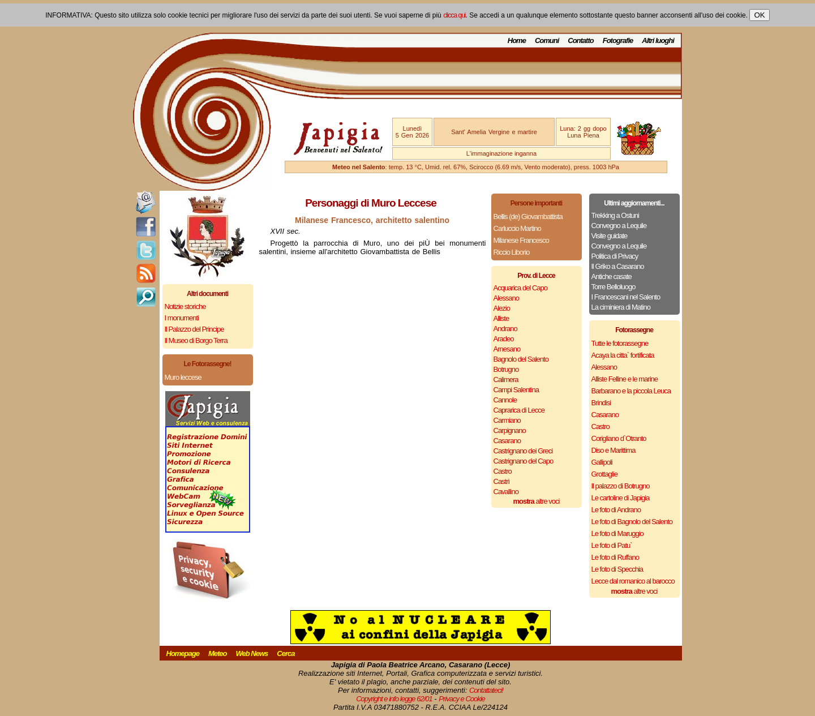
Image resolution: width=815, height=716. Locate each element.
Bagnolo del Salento (521, 359)
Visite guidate (609, 235)
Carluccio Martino (517, 228)
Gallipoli (601, 462)
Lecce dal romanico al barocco (633, 581)
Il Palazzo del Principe (194, 329)
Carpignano (510, 430)
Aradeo (504, 339)
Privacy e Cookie (462, 698)
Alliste (501, 318)
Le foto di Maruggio (617, 533)
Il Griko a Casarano (617, 266)
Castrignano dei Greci (523, 451)
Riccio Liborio (512, 252)
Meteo (217, 653)
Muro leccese (183, 377)
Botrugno (506, 369)
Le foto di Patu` (611, 545)
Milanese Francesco (521, 240)
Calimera (506, 379)
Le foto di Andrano (616, 509)
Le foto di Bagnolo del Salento (631, 521)
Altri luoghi (658, 40)
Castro (503, 471)
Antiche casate (611, 276)
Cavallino (506, 491)
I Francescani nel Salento (625, 297)
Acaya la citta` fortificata (622, 355)
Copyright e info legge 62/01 (394, 698)
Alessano (506, 298)
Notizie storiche (185, 306)
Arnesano (507, 349)
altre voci (536, 501)
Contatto (580, 40)
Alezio (502, 308)
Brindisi (601, 402)
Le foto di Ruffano (615, 557)
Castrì (502, 481)
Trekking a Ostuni (615, 215)
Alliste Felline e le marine (624, 379)
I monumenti (182, 318)
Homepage (182, 653)
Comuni (547, 40)
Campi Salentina (516, 389)
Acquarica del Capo (520, 288)
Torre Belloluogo (613, 286)
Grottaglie (604, 474)
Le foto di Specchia (617, 569)
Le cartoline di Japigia (620, 498)
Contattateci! (486, 690)
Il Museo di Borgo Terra (196, 340)
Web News (252, 653)
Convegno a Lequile (619, 225)
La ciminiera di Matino (620, 307)
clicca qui (454, 15)
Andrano (505, 328)
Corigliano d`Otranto (618, 438)
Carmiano (507, 420)
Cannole (505, 400)
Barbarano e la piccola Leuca (631, 391)
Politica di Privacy (614, 256)
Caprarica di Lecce (519, 410)
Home (517, 40)
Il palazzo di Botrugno (620, 486)
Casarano (507, 440)
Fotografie (618, 40)
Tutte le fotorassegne (620, 343)
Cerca (285, 653)
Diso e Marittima (613, 450)
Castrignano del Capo (524, 461)
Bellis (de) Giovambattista (528, 216)
